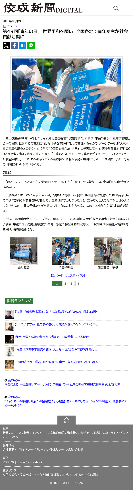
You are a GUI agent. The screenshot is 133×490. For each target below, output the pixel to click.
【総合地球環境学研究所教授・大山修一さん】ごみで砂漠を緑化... (56, 349)
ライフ (114, 432)
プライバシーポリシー (30, 449)
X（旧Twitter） (19, 462)
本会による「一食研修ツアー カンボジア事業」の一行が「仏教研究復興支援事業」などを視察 (67, 382)
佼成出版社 (27, 474)
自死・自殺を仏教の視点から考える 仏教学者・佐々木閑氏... (53, 336)
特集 (27, 432)
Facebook (36, 462)
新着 (6, 432)
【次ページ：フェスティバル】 (68, 275)
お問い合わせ (74, 449)
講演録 (71, 432)
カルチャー (85, 432)
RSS (6, 462)
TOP (67, 420)
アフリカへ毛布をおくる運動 (80, 474)
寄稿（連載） (57, 432)
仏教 (105, 432)
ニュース (12, 26)
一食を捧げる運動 (47, 474)
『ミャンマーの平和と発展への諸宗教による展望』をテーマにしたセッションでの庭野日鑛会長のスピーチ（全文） (67, 401)
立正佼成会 (10, 474)
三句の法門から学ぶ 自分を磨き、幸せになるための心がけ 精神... (58, 362)
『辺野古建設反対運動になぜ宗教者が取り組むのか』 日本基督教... (57, 311)
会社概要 (8, 449)
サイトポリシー (55, 449)
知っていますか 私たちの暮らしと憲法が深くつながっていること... (57, 324)
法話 (97, 432)
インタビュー (40, 432)
